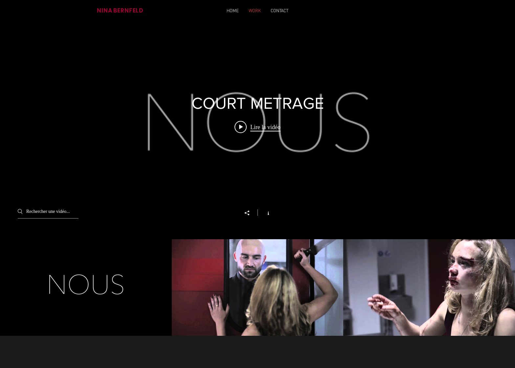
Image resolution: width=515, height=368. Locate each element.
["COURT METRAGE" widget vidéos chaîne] (257, 180)
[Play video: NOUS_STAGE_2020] (257, 126)
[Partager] (250, 213)
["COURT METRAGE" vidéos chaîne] (257, 287)
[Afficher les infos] (265, 212)
